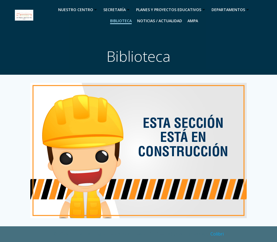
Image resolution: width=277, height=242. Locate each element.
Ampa (192, 20)
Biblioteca (121, 20)
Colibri (217, 234)
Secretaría (117, 9)
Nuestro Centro (78, 9)
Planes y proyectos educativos (171, 9)
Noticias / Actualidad (159, 20)
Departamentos (231, 9)
